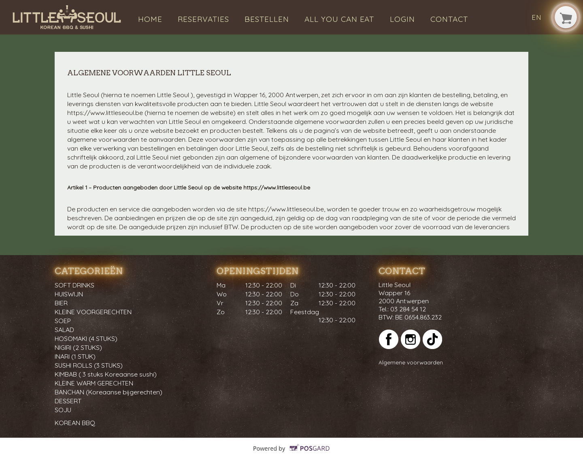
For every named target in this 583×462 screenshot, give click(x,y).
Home (150, 19)
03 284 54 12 (408, 309)
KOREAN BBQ (75, 423)
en (537, 17)
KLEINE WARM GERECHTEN (94, 383)
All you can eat (339, 19)
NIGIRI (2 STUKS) (78, 347)
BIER (61, 303)
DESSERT (68, 401)
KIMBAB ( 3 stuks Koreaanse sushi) (106, 374)
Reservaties (203, 19)
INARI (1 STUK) (75, 356)
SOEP (63, 321)
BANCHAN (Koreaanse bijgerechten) (108, 392)
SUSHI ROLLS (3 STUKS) (89, 365)
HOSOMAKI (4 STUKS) (86, 338)
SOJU (63, 410)
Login (402, 19)
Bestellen (267, 19)
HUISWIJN (69, 294)
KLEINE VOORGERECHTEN (93, 312)
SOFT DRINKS (74, 285)
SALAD (64, 330)
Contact (449, 19)
